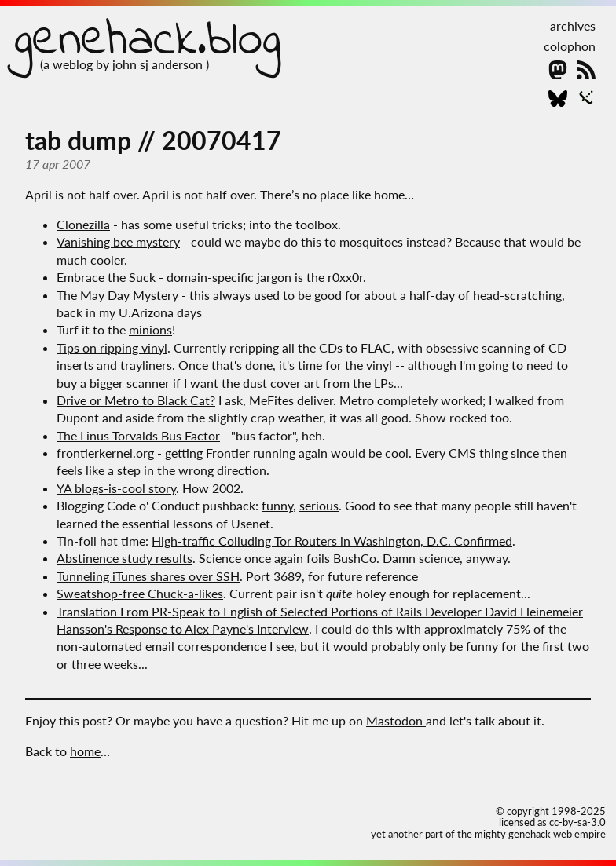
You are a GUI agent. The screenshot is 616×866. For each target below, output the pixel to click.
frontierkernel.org (105, 452)
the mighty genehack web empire (531, 834)
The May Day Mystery (117, 294)
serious (319, 505)
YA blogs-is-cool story (116, 488)
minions (150, 329)
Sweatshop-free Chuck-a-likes (140, 593)
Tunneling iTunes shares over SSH (148, 575)
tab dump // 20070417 (153, 140)
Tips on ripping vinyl (112, 347)
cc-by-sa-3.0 (577, 822)
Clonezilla (83, 224)
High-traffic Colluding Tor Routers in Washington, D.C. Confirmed (332, 540)
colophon (570, 45)
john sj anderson (159, 64)
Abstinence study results (124, 557)
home (85, 751)
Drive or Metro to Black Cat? (136, 400)
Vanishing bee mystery (118, 241)
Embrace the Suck (106, 276)
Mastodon (396, 720)
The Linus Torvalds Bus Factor (138, 435)
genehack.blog (147, 41)
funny (277, 505)
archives (573, 25)
